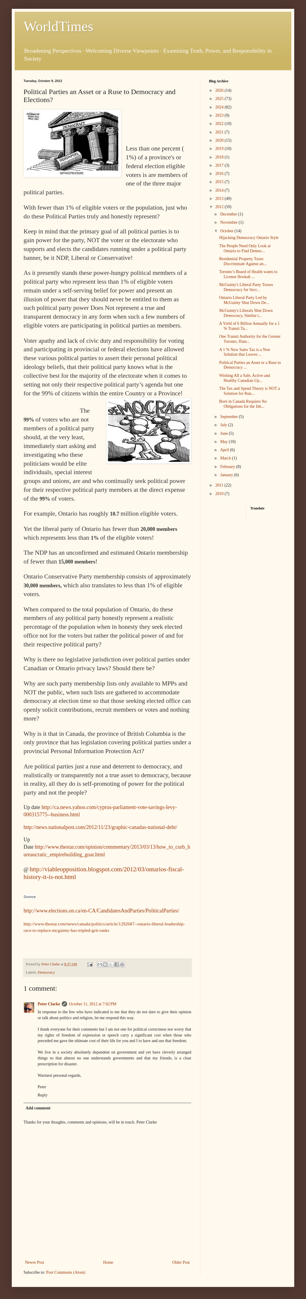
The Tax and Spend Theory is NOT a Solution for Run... (249, 391)
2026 (220, 90)
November (229, 222)
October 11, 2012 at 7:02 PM (92, 1004)
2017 (220, 165)
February (228, 466)
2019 (220, 148)
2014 (220, 190)
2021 (220, 132)
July (224, 425)
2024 (220, 107)
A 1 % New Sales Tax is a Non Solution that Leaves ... (244, 352)
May (224, 441)
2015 (220, 182)
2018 (220, 157)
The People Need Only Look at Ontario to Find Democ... (245, 248)
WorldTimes (58, 26)
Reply (42, 1095)
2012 (220, 207)
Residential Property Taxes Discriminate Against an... (243, 261)
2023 (220, 115)
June (224, 433)
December (229, 214)
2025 (220, 98)
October (227, 231)
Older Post (181, 1262)
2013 (220, 198)
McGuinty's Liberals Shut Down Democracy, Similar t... (246, 313)
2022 (220, 123)
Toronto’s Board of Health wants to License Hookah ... (248, 274)
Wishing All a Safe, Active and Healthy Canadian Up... (244, 378)
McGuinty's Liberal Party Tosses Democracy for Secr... (246, 287)
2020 (220, 140)
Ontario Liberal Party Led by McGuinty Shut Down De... (244, 300)
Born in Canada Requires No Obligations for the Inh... (243, 404)
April (225, 450)
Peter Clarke (49, 1004)
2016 (220, 173)
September (229, 416)
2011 (219, 485)
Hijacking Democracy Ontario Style (249, 237)
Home (108, 1262)
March (226, 458)
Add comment (38, 1108)
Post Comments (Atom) (65, 1272)
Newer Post (34, 1262)
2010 (220, 493)
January (227, 475)
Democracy (46, 972)
